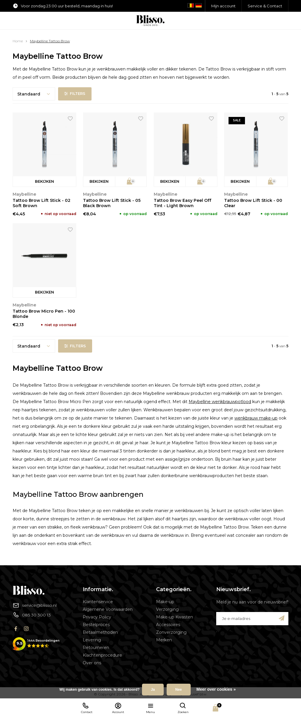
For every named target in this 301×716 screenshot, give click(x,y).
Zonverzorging (171, 632)
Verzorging (167, 609)
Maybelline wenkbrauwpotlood (220, 401)
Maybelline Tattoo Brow (50, 41)
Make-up (165, 601)
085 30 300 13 (32, 614)
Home (18, 41)
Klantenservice (98, 601)
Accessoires (168, 624)
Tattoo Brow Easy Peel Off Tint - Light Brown (182, 203)
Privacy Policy (97, 617)
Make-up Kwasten (174, 617)
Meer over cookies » (216, 689)
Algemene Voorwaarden (108, 609)
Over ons (92, 662)
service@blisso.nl (35, 605)
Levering (92, 640)
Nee (178, 690)
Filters (75, 93)
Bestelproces (96, 624)
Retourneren (96, 647)
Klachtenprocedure (102, 655)
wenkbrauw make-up (256, 418)
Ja (153, 690)
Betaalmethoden (100, 632)
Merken (164, 640)
